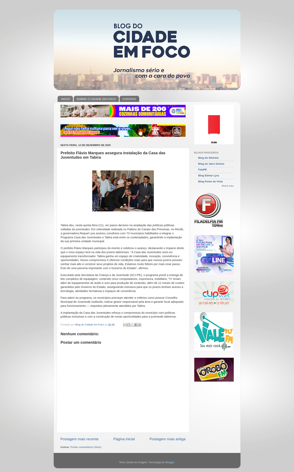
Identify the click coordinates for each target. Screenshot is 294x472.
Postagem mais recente (79, 439)
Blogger (169, 462)
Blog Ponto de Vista (210, 181)
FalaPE (202, 169)
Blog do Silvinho (208, 157)
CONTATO (129, 99)
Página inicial (124, 439)
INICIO (65, 99)
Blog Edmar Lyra (208, 175)
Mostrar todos (228, 186)
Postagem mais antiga (168, 439)
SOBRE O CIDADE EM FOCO (96, 99)
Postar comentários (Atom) (85, 447)
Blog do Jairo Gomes (211, 163)
